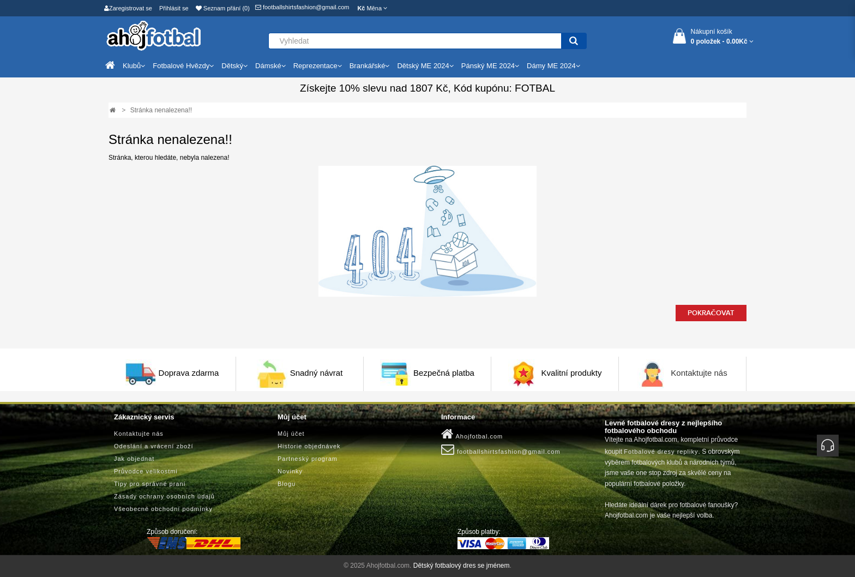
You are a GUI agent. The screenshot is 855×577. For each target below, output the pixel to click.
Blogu (287, 483)
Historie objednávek (309, 446)
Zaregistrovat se (128, 8)
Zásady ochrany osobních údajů (164, 496)
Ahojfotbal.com (472, 434)
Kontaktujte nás (699, 372)
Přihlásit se (174, 8)
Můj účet (291, 433)
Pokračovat (711, 313)
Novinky (290, 471)
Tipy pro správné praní (150, 483)
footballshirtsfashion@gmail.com (302, 7)
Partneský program (308, 458)
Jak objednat (134, 458)
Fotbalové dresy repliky (661, 451)
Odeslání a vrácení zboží (154, 446)
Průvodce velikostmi (146, 471)
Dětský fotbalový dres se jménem (461, 565)
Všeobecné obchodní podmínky (163, 509)
